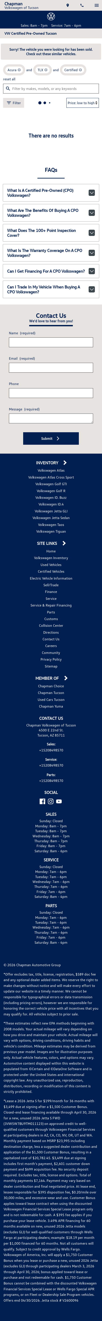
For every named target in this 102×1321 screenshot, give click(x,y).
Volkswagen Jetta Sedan (50, 516)
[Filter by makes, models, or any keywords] (51, 87)
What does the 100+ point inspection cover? (51, 229)
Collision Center (51, 624)
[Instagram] (50, 800)
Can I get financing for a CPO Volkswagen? (51, 268)
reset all (9, 77)
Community (51, 651)
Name (22, 331)
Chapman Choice (51, 685)
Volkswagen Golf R (51, 489)
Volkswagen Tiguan (51, 530)
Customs (51, 617)
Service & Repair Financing (51, 604)
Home (51, 550)
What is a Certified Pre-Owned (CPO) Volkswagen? (51, 190)
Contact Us (51, 638)
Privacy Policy (51, 658)
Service (51, 597)
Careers (51, 644)
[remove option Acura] (14, 68)
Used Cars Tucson (51, 698)
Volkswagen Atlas (51, 469)
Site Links (47, 542)
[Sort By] (82, 101)
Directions (51, 631)
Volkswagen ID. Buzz (51, 496)
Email (22, 357)
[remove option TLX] (43, 68)
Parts (51, 611)
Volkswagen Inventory (51, 556)
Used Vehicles (51, 563)
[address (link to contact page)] (68, 5)
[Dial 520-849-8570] (82, 5)
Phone (14, 382)
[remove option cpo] (75, 68)
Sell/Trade (51, 584)
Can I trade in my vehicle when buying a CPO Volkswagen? (51, 288)
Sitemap (51, 665)
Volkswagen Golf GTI (51, 483)
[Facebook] (42, 800)
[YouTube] (59, 800)
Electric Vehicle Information (51, 577)
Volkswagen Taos (51, 523)
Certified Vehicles (51, 570)
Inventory (47, 462)
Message (25, 408)
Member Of (47, 677)
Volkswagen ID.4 (51, 503)
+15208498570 (51, 749)
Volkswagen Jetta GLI (51, 510)
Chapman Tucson (51, 691)
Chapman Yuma (51, 705)
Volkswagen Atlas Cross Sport (51, 476)
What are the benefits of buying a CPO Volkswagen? (51, 210)
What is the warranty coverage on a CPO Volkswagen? (51, 249)
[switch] (96, 5)
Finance (51, 590)
